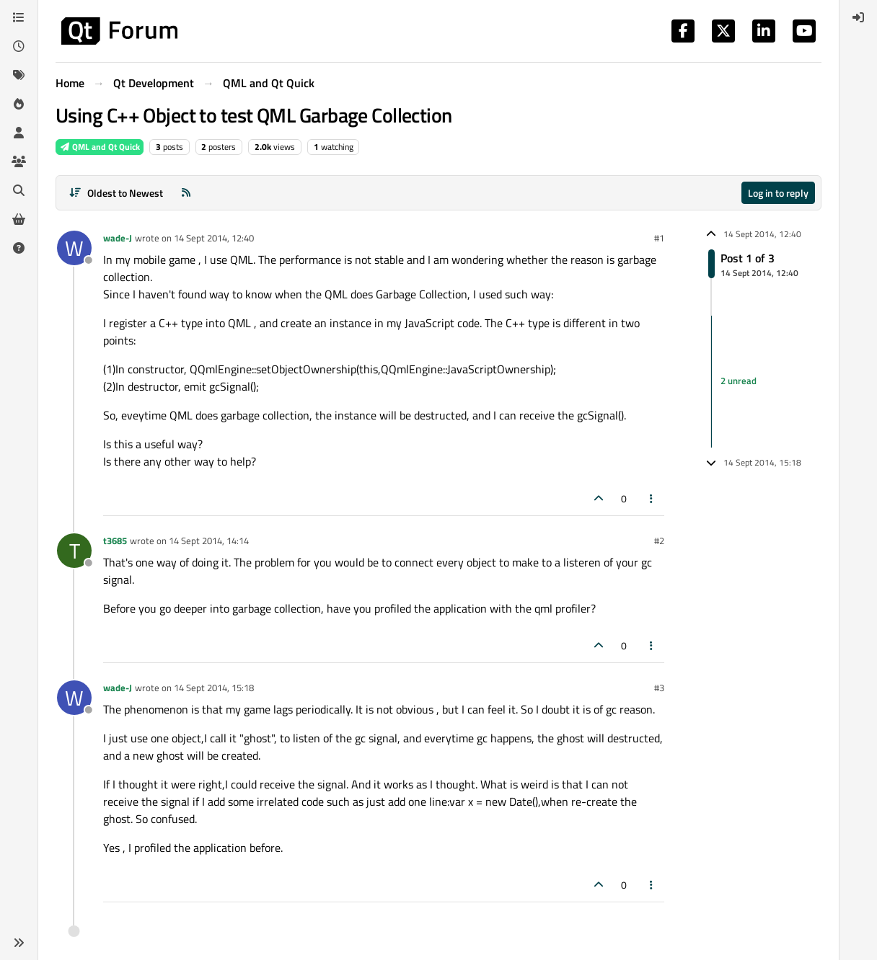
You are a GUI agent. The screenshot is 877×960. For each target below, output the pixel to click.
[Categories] (19, 17)
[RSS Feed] (186, 193)
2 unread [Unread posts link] (738, 381)
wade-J (117, 238)
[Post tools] (652, 498)
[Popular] (19, 103)
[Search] (19, 190)
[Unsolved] (19, 247)
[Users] (19, 132)
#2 (659, 540)
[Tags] (19, 74)
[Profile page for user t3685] (74, 550)
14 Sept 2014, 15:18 (214, 687)
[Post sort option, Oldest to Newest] (115, 193)
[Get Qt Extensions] (19, 219)
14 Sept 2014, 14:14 (209, 540)
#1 (659, 238)
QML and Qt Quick (99, 147)
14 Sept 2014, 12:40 (214, 238)
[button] (19, 942)
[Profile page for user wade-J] (74, 248)
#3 (659, 687)
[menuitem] (858, 17)
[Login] (858, 17)
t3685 (115, 540)
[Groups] (19, 161)
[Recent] (19, 46)
